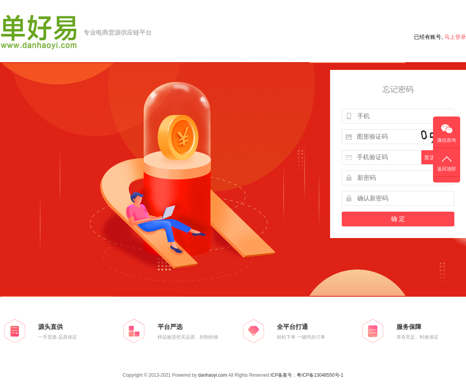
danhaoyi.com (212, 375)
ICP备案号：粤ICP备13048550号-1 (306, 375)
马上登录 (455, 37)
